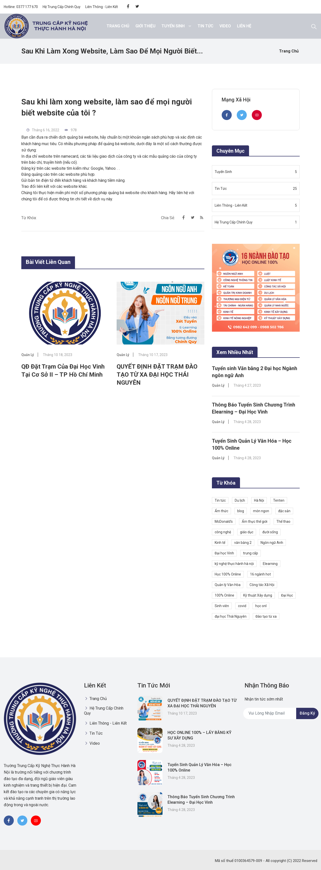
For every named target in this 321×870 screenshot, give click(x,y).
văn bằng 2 (243, 542)
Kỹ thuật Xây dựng (257, 595)
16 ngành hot (260, 574)
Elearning (270, 563)
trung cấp (250, 553)
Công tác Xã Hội (262, 584)
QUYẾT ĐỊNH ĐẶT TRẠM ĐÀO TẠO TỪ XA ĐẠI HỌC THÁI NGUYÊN (157, 374)
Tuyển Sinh (173, 26)
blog (240, 510)
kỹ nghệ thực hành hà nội (234, 563)
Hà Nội (259, 500)
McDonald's (224, 521)
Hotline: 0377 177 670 (21, 7)
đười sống (270, 532)
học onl (261, 605)
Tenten (278, 500)
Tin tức (220, 500)
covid (242, 605)
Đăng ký (307, 713)
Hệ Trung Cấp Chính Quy (62, 7)
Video (225, 26)
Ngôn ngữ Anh (272, 542)
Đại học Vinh (224, 553)
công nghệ (223, 532)
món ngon (261, 510)
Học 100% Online (228, 574)
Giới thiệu (145, 26)
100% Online (224, 595)
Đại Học (287, 595)
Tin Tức (205, 26)
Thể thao (283, 521)
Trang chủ (118, 26)
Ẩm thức (221, 510)
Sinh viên (222, 605)
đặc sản (284, 510)
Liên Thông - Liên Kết (101, 7)
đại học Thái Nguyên (231, 616)
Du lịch (240, 500)
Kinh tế (220, 542)
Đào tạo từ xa (266, 616)
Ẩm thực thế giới (254, 521)
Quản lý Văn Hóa (227, 584)
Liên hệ (244, 26)
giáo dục (246, 532)
